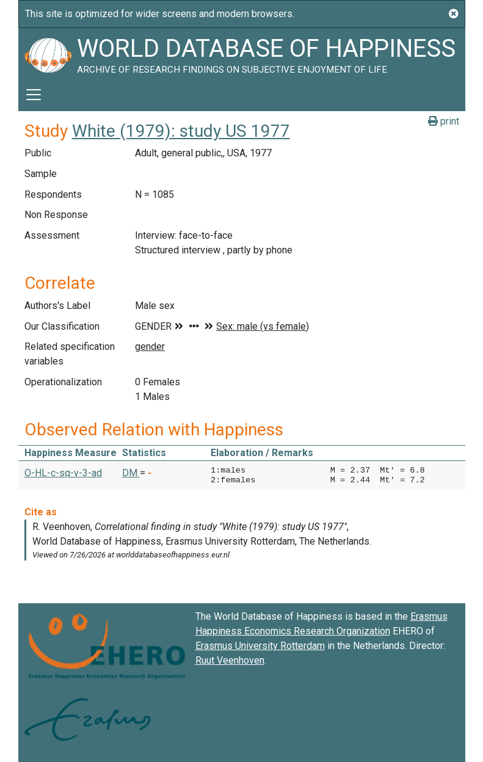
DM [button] (131, 473)
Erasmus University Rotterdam (260, 645)
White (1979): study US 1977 (181, 131)
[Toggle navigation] (33, 94)
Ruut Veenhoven (229, 660)
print (443, 121)
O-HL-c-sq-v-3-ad (63, 473)
